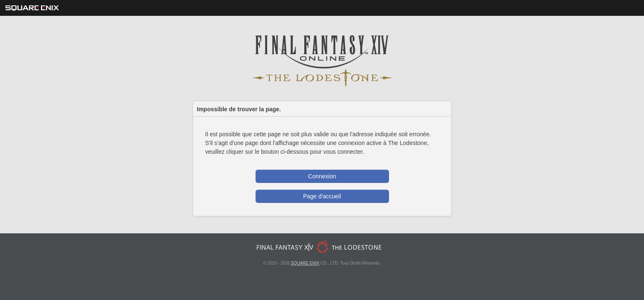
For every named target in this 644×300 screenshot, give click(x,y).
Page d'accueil (322, 196)
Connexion (322, 176)
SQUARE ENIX (305, 263)
